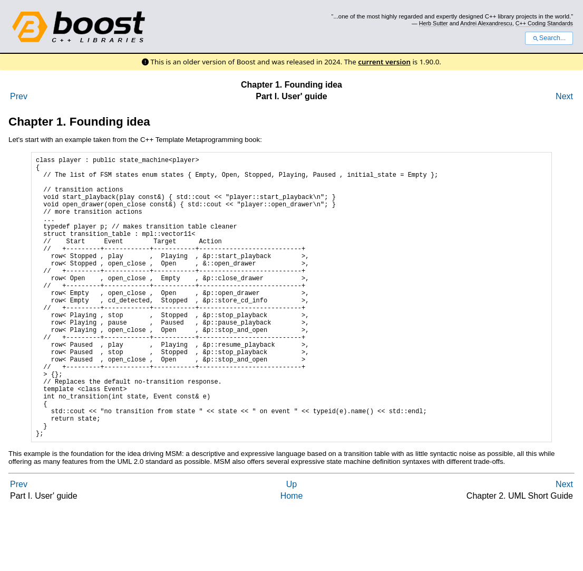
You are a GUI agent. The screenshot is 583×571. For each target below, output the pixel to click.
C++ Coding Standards (544, 23)
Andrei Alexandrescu (486, 23)
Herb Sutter (433, 23)
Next (564, 96)
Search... (549, 38)
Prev (18, 96)
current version (384, 61)
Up (291, 544)
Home (291, 555)
